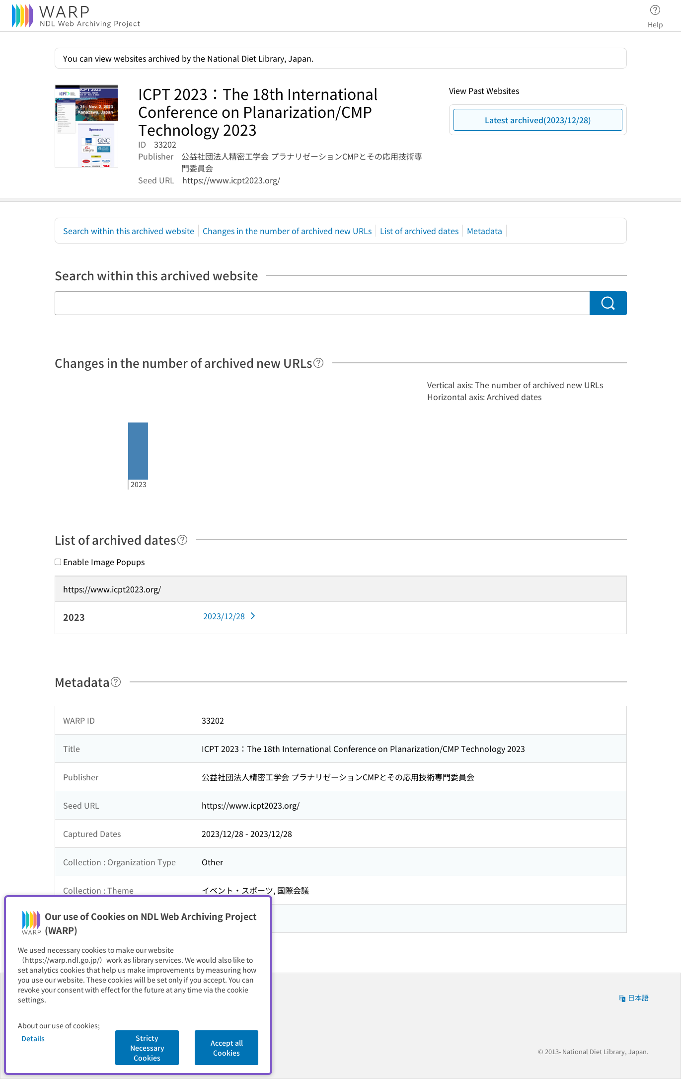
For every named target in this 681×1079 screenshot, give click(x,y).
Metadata (484, 231)
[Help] (318, 363)
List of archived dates (419, 231)
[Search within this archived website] (322, 303)
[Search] (608, 303)
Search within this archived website (128, 231)
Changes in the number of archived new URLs (287, 231)
